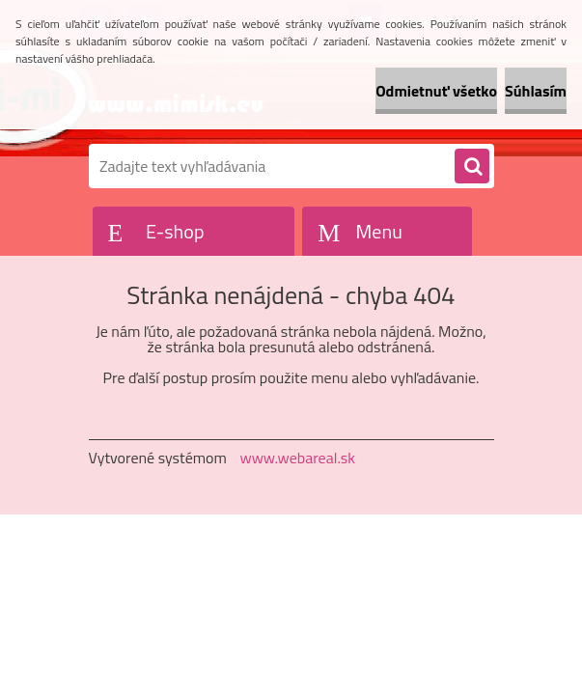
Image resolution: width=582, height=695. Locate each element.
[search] (472, 167)
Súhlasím (536, 90)
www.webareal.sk (297, 457)
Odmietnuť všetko (436, 90)
